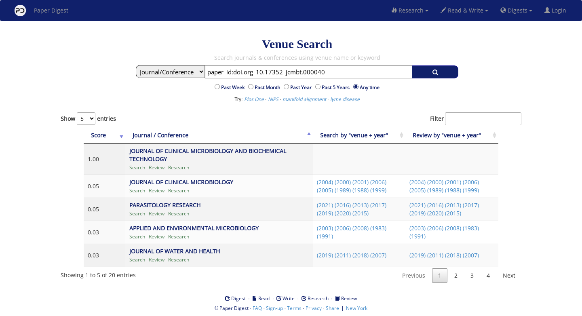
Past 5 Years (337, 87)
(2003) (325, 228)
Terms (294, 308)
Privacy (314, 308)
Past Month (269, 87)
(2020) (343, 213)
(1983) (378, 228)
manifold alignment (304, 99)
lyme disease (345, 99)
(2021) (325, 205)
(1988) (360, 190)
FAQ (257, 308)
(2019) (325, 213)
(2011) (343, 255)
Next (509, 275)
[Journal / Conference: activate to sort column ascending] (219, 135)
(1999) (378, 190)
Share (332, 308)
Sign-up (274, 308)
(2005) (325, 190)
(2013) (360, 205)
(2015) (360, 213)
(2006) (378, 182)
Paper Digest (41, 10)
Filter (475, 118)
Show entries (88, 118)
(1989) (343, 190)
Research (409, 10)
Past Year (302, 87)
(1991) (325, 236)
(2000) (343, 182)
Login (556, 10)
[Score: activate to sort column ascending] (104, 135)
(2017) (378, 205)
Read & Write (464, 10)
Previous (413, 275)
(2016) (343, 205)
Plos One (254, 99)
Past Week (234, 87)
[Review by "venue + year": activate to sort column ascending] (451, 135)
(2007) (378, 255)
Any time (370, 87)
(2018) (360, 255)
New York (356, 308)
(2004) (325, 182)
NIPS (273, 99)
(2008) (360, 228)
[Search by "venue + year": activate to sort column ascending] (359, 135)
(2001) (360, 182)
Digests (516, 10)
